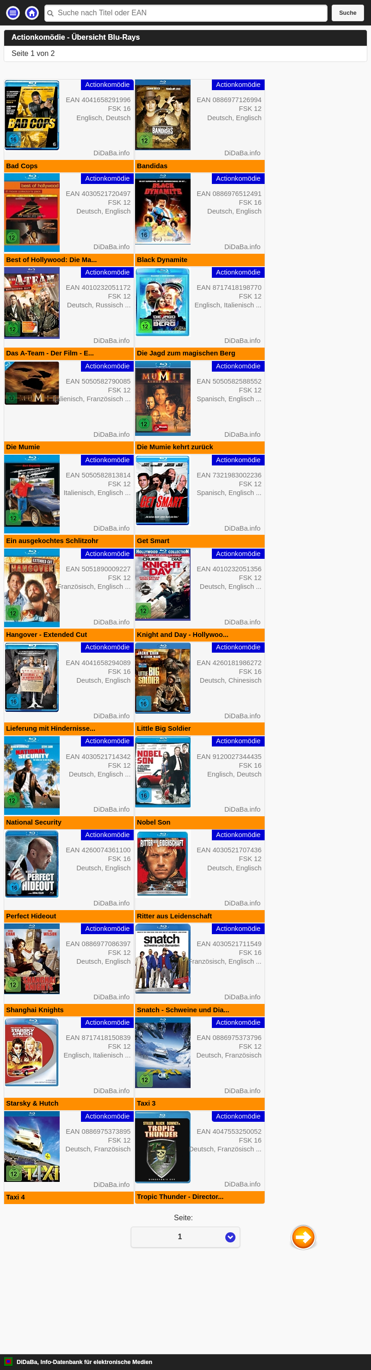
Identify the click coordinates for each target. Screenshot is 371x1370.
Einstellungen (13, 13)
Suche (348, 13)
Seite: (185, 1313)
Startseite (32, 13)
